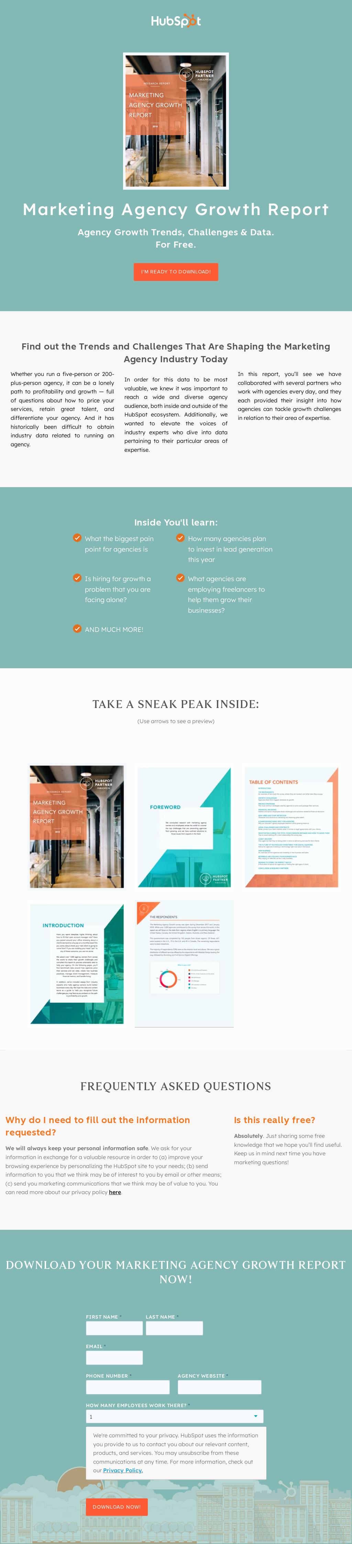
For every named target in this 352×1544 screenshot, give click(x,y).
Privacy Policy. (123, 1470)
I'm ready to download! (176, 272)
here (115, 1192)
